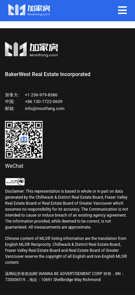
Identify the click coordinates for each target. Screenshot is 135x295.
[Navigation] (122, 11)
